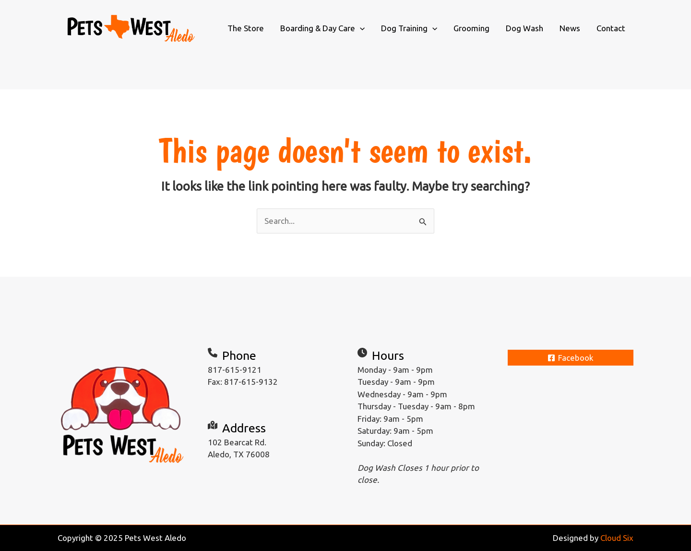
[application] (360, 28)
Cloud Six (616, 537)
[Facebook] (571, 358)
